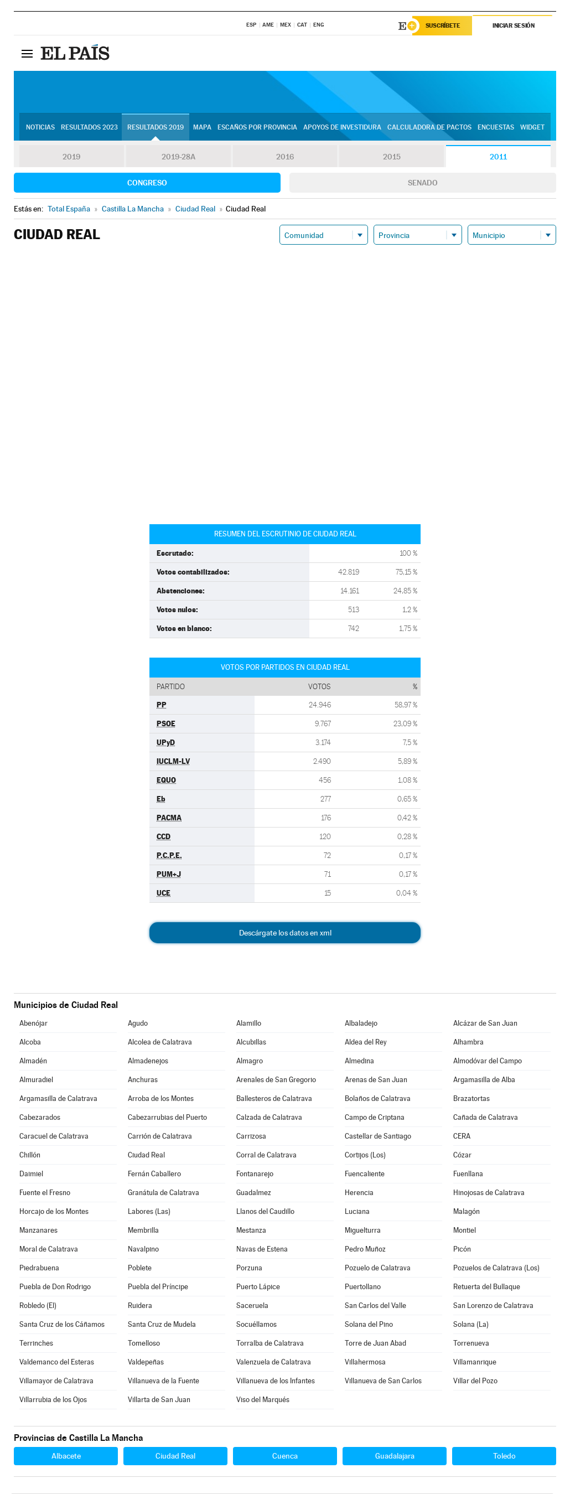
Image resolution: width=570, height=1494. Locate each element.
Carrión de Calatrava (160, 1137)
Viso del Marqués (262, 1400)
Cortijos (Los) (365, 1155)
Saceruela (252, 1306)
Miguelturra (363, 1231)
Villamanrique (474, 1362)
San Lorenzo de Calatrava (493, 1306)
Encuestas (496, 128)
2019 (71, 157)
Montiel (464, 1231)
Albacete (66, 1456)
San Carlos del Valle (375, 1306)
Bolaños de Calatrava (378, 1099)
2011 (498, 157)
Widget (532, 128)
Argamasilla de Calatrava (58, 1099)
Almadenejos (148, 1061)
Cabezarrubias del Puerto (167, 1118)
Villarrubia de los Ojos (53, 1400)
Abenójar (33, 1024)
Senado (423, 183)
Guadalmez (253, 1193)
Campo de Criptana (375, 1118)
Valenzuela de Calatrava (273, 1362)
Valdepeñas (146, 1362)
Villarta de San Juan (159, 1400)
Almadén (33, 1061)
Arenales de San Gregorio (276, 1080)
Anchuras (143, 1080)
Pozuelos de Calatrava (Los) (496, 1268)
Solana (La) (471, 1325)
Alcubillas (251, 1042)
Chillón (29, 1155)
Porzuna (249, 1268)
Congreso (147, 183)
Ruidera (140, 1306)
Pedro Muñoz (365, 1249)
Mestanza (251, 1231)
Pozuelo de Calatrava (378, 1268)
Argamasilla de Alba (484, 1080)
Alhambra (468, 1042)
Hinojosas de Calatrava (489, 1193)
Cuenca (285, 1456)
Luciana (357, 1212)
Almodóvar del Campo (487, 1061)
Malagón (466, 1212)
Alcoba (30, 1042)
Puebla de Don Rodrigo (55, 1287)
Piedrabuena (39, 1268)
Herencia (359, 1193)
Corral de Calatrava (266, 1155)
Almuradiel (36, 1080)
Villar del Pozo (475, 1381)
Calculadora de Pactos (429, 128)
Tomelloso (144, 1344)
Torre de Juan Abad (375, 1344)
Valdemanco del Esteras (56, 1362)
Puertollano (363, 1287)
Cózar (462, 1155)
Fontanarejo (254, 1174)
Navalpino (143, 1249)
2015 (392, 157)
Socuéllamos (256, 1325)
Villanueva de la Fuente (163, 1381)
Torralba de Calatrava (270, 1344)
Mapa (202, 128)
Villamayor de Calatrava (56, 1381)
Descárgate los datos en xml (285, 933)
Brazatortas (471, 1099)
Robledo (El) (37, 1306)
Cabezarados (39, 1118)
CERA (461, 1137)
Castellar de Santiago (378, 1137)
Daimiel (31, 1174)
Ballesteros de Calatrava (274, 1099)
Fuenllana (468, 1174)
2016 (285, 157)
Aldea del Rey (366, 1042)
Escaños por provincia (257, 128)
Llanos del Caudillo (265, 1212)
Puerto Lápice (258, 1287)
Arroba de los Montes (161, 1099)
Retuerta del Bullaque (486, 1287)
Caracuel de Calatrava (54, 1137)
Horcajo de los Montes (54, 1212)
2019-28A (178, 157)
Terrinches (36, 1344)
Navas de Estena (262, 1249)
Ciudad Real (146, 1155)
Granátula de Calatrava (163, 1193)
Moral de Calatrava (48, 1249)
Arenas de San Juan (376, 1080)
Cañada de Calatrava (485, 1118)
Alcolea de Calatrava (160, 1042)
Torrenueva (471, 1344)
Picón (462, 1249)
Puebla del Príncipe (158, 1287)
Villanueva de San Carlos (383, 1381)
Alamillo (248, 1024)
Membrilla (143, 1231)
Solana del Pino (369, 1325)
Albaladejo (361, 1024)
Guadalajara (394, 1456)
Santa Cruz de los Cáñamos (62, 1325)
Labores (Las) (149, 1212)
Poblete (140, 1268)
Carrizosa (251, 1137)
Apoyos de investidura (342, 128)
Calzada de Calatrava (269, 1118)
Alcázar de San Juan (485, 1024)
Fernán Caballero (154, 1174)
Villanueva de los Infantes (275, 1381)
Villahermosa (365, 1362)
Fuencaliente (365, 1174)
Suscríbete (443, 26)
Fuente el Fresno (44, 1193)
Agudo (138, 1024)
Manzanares (38, 1231)
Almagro (249, 1061)
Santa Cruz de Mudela (162, 1325)
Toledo (504, 1456)
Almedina (359, 1061)
